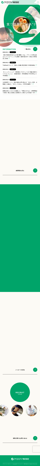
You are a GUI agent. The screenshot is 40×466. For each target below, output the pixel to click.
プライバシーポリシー (7, 463)
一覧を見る (28, 49)
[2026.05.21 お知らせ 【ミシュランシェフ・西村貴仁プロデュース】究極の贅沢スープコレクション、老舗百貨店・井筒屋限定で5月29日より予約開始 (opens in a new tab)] (20, 72)
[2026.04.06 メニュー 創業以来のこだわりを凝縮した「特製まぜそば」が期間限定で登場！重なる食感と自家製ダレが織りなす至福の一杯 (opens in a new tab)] (20, 90)
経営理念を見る (20, 170)
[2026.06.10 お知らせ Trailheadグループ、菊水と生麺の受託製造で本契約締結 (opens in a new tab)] (20, 64)
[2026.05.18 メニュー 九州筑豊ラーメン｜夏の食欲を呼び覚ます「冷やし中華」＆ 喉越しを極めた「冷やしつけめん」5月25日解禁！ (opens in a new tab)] (20, 82)
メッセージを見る (20, 369)
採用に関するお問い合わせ (20, 438)
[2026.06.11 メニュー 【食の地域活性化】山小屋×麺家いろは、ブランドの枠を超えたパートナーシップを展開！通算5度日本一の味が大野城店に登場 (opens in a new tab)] (20, 55)
